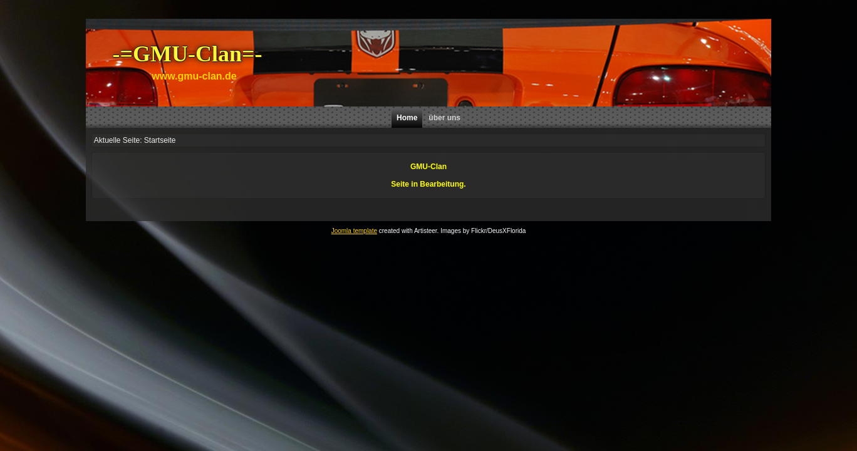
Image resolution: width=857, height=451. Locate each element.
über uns (444, 117)
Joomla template (354, 230)
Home (407, 117)
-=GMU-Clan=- (187, 53)
